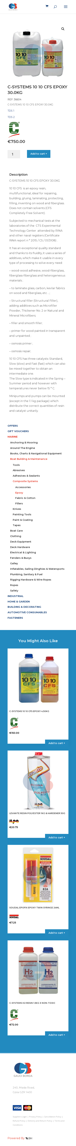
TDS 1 (11, 110)
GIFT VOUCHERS (18, 431)
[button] (63, 29)
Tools (16, 465)
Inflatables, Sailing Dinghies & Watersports (37, 568)
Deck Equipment (20, 541)
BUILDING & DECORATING (24, 606)
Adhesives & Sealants (26, 475)
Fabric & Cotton (25, 498)
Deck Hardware (20, 547)
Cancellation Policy (52, 1116)
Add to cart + (38, 153)
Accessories (23, 487)
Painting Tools (22, 514)
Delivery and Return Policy (40, 1120)
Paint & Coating (23, 519)
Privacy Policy (35, 1116)
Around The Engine (22, 448)
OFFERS (13, 425)
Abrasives (19, 470)
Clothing (15, 536)
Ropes (14, 585)
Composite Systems (25, 481)
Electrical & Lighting (23, 552)
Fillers (19, 503)
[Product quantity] (14, 154)
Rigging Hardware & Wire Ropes (30, 579)
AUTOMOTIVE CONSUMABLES (27, 612)
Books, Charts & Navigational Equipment (36, 453)
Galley (14, 563)
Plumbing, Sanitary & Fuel (26, 574)
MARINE (13, 436)
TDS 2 (11, 117)
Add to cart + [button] (56, 743)
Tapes (17, 525)
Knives (17, 509)
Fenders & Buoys (20, 557)
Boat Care (16, 530)
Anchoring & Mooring (24, 442)
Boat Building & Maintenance (28, 459)
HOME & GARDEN (19, 601)
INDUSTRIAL (16, 596)
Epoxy (19, 492)
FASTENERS (15, 617)
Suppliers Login (20, 1116)
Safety (14, 590)
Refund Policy (19, 1120)
